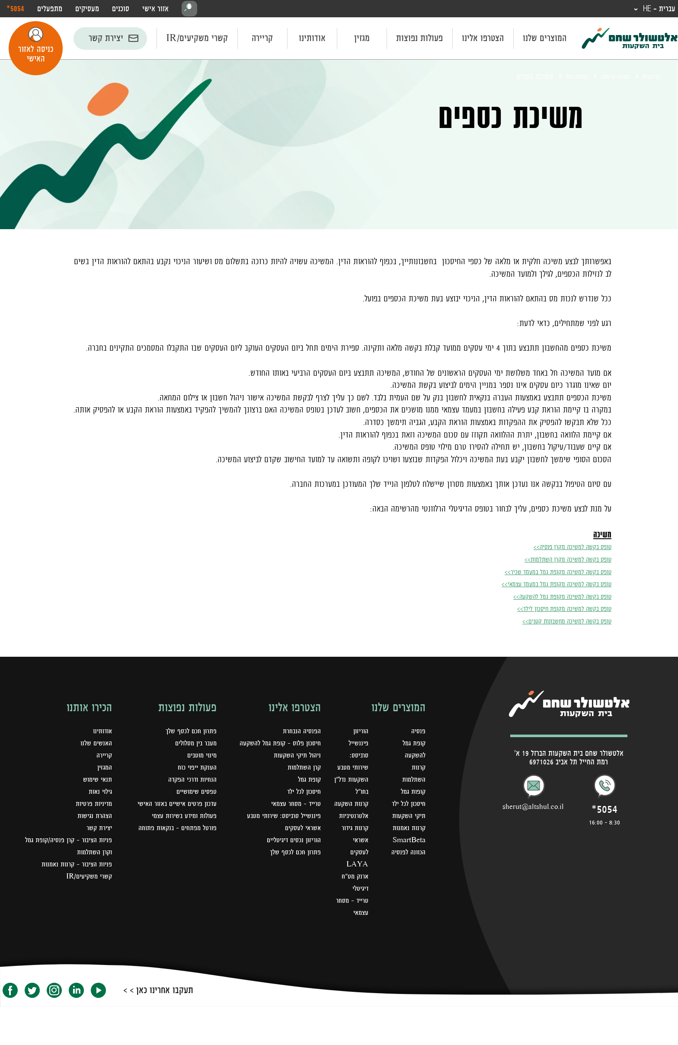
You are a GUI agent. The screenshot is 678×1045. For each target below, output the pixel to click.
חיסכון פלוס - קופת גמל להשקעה (275, 745)
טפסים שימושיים (194, 793)
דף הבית (650, 78)
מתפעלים (49, 9)
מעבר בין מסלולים (193, 745)
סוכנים (120, 9)
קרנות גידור (351, 854)
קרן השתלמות (302, 769)
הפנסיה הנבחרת (299, 733)
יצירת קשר (106, 40)
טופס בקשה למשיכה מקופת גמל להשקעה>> (546, 597)
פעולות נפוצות (419, 40)
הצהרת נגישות (92, 818)
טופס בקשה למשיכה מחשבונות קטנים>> (551, 622)
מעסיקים (87, 9)
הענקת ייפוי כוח (195, 769)
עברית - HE (654, 9)
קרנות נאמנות (407, 854)
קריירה (262, 40)
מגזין (362, 40)
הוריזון (358, 733)
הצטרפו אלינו (483, 40)
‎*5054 (15, 9)
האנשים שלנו (94, 745)
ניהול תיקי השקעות (294, 757)
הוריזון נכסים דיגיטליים (290, 842)
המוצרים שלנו (544, 40)
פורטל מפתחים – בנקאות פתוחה (173, 830)
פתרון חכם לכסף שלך (292, 854)
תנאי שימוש (96, 781)
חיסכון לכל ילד (301, 793)
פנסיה (417, 733)
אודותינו (312, 40)
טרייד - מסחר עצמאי (357, 939)
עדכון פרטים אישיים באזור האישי (172, 806)
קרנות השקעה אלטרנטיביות (350, 830)
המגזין (103, 769)
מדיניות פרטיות (91, 806)
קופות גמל (563, 78)
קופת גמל (308, 781)
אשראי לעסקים (300, 830)
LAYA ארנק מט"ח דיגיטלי (352, 902)
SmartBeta (406, 866)
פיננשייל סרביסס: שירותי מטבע (279, 818)
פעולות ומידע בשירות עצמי (180, 818)
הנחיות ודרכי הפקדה (189, 781)
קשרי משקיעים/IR (197, 40)
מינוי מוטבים (200, 757)
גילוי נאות (98, 793)
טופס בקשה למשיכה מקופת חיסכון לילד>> (548, 609)
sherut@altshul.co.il (533, 808)
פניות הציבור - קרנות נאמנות (72, 866)
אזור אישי (155, 9)
